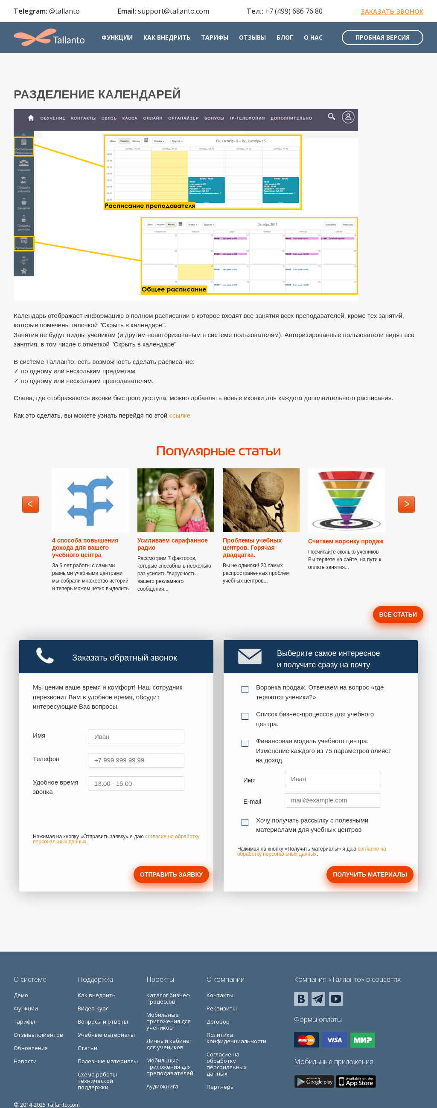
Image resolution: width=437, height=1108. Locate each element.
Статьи (87, 1048)
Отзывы (252, 37)
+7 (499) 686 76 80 (294, 11)
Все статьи (398, 614)
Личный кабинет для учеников (169, 1044)
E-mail (252, 801)
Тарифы (214, 37)
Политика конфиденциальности (236, 1038)
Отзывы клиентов (38, 1035)
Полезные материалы (108, 1061)
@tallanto (64, 11)
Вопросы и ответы (103, 1021)
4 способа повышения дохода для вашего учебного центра (85, 547)
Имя (39, 735)
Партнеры (221, 1087)
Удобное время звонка (55, 787)
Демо (21, 995)
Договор (218, 1021)
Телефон (46, 758)
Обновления (31, 1048)
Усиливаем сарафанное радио (172, 544)
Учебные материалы (106, 1035)
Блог (285, 37)
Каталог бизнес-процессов (168, 998)
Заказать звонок (392, 11)
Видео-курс (93, 1008)
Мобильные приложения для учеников (168, 1021)
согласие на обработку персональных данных (311, 851)
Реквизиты (222, 1008)
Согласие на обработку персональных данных (227, 1063)
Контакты (220, 995)
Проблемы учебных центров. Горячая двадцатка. (252, 547)
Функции (117, 37)
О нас (313, 37)
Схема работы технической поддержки (97, 1080)
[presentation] (98, 817)
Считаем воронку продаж (345, 541)
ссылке (179, 415)
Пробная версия (382, 37)
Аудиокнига (162, 1086)
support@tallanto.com (173, 11)
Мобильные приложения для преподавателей (169, 1066)
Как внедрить (166, 37)
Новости (25, 1061)
